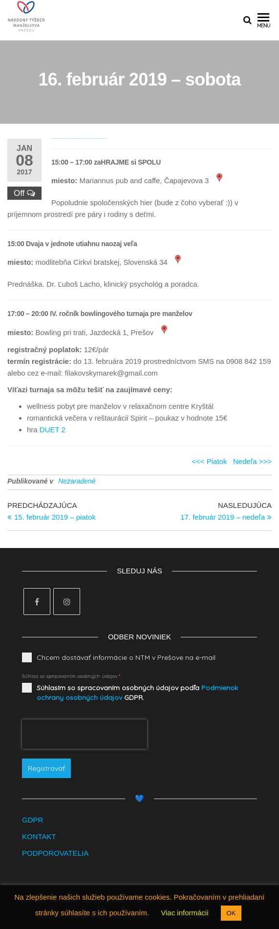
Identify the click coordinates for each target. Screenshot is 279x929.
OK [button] (231, 913)
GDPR (32, 820)
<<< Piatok (209, 461)
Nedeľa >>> (252, 461)
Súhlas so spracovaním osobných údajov (71, 676)
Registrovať (46, 768)
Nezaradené (76, 481)
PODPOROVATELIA (55, 853)
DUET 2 (52, 429)
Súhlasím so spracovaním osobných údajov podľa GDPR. (137, 692)
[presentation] (84, 734)
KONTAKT (39, 836)
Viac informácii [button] (184, 912)
